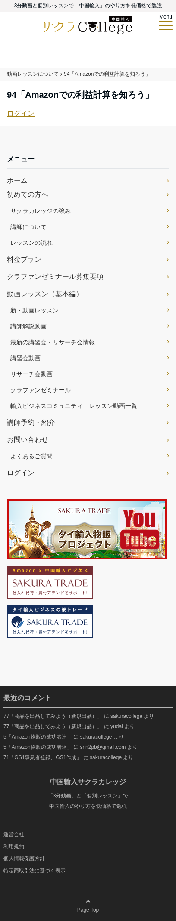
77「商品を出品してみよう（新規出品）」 (52, 716)
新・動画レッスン (34, 310)
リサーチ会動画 (31, 374)
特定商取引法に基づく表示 (34, 871)
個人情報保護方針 (24, 859)
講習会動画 (25, 358)
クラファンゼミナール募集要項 (55, 276)
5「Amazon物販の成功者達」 (37, 737)
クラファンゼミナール (40, 389)
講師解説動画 (28, 326)
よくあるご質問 (31, 456)
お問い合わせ (27, 439)
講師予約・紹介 (31, 422)
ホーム (17, 180)
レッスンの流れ (31, 242)
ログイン (21, 113)
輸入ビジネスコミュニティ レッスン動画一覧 (73, 405)
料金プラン (24, 259)
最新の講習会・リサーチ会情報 (52, 342)
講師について (28, 226)
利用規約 (13, 847)
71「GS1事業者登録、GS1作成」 (42, 757)
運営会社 (13, 834)
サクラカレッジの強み (40, 210)
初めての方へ (27, 194)
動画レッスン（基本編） (45, 293)
